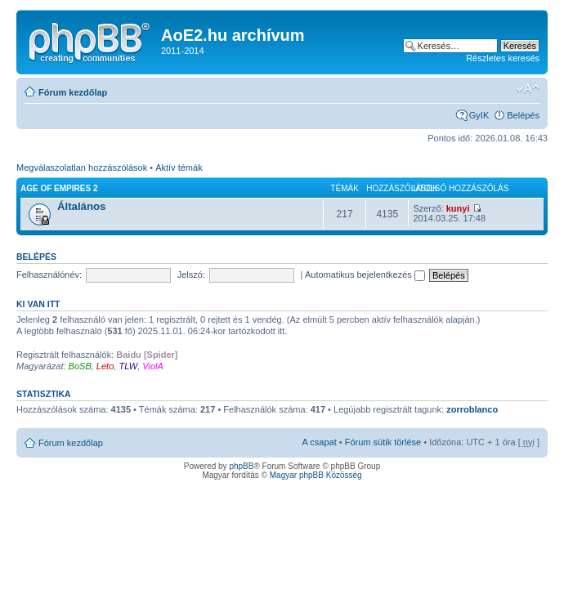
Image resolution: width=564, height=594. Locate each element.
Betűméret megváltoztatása (527, 89)
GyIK (479, 115)
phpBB (241, 466)
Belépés (523, 115)
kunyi (458, 208)
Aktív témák (178, 167)
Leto (105, 366)
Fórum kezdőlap (72, 92)
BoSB (80, 366)
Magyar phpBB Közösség (316, 475)
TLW (128, 366)
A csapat (319, 442)
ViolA (152, 366)
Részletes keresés (502, 58)
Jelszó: (191, 274)
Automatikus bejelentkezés (365, 274)
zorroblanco (472, 409)
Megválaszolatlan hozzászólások (81, 167)
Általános (81, 206)
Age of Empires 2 (58, 188)
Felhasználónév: (49, 274)
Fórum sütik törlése (383, 442)
